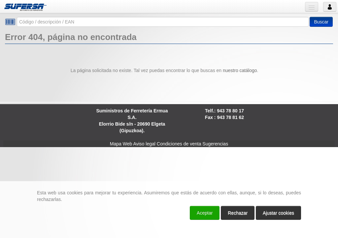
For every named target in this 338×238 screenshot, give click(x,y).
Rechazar (238, 213)
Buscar (321, 21)
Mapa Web (121, 143)
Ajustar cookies (278, 213)
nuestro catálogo (240, 70)
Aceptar (205, 213)
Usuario (329, 7)
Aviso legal (144, 143)
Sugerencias (215, 143)
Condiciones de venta (179, 143)
